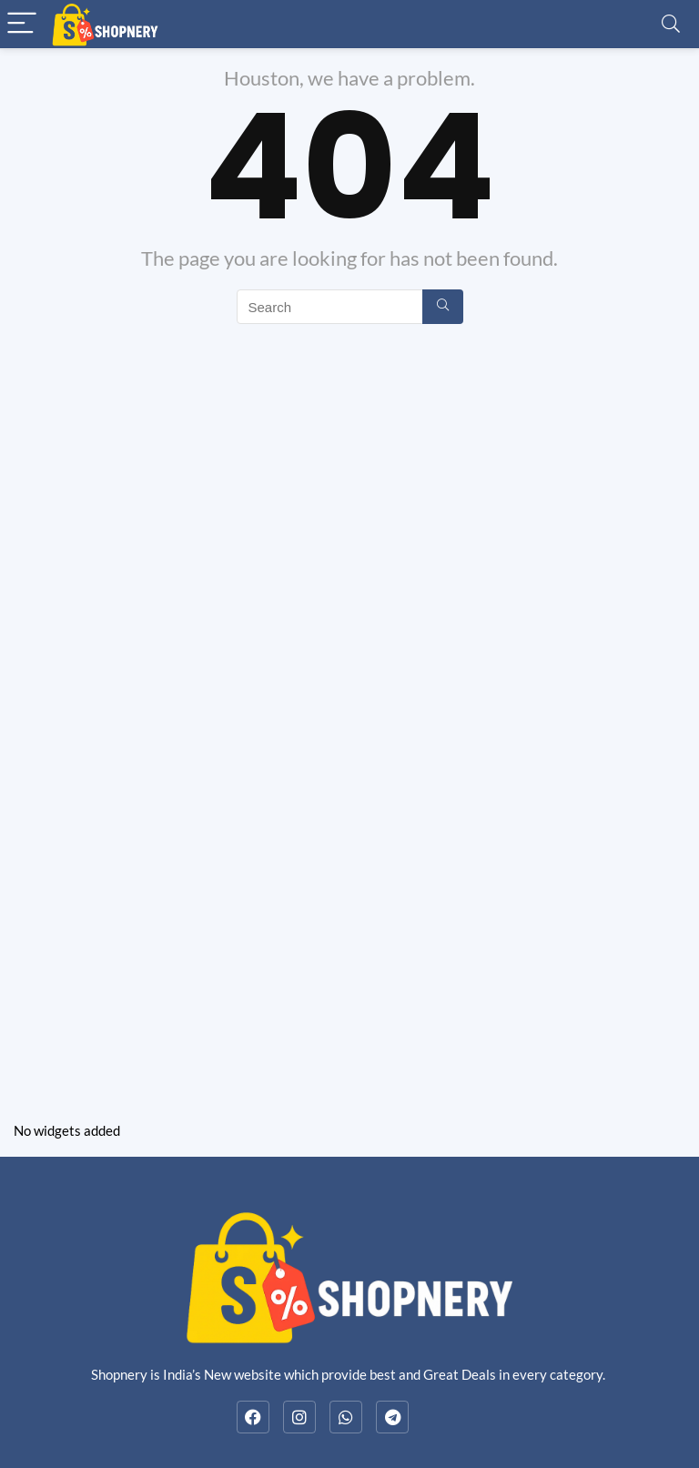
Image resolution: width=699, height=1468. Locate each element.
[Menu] (22, 24)
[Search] (671, 24)
